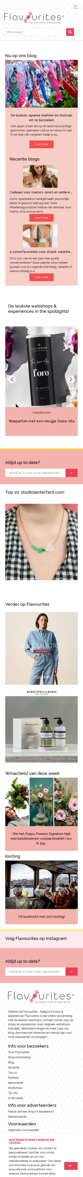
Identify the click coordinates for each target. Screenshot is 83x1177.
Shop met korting (19, 1057)
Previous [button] (12, 379)
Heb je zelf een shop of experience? (31, 1111)
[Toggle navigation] (75, 7)
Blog (11, 1062)
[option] (41, 381)
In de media (15, 1098)
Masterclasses (17, 1116)
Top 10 (12, 1072)
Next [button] (71, 379)
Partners (13, 1077)
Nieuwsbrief (15, 1082)
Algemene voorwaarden (23, 1130)
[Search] (35, 32)
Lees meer (41, 144)
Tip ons (13, 1093)
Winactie (13, 1067)
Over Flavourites (18, 1052)
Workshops (15, 1088)
